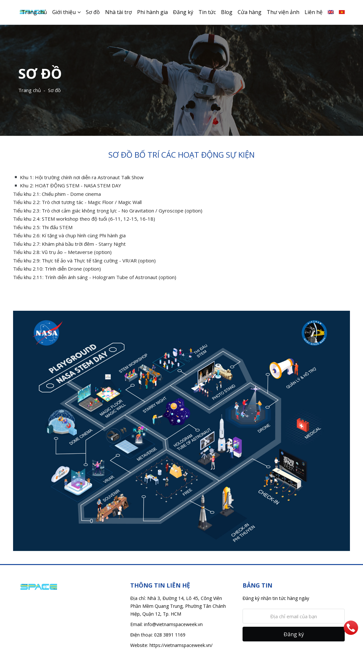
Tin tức (207, 12)
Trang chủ (34, 12)
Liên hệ (314, 12)
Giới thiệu (64, 12)
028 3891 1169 (169, 635)
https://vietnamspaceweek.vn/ (181, 645)
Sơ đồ (93, 12)
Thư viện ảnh (283, 12)
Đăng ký (183, 12)
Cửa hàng (249, 12)
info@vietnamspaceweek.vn (173, 624)
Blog (226, 12)
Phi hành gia (152, 12)
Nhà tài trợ (118, 12)
